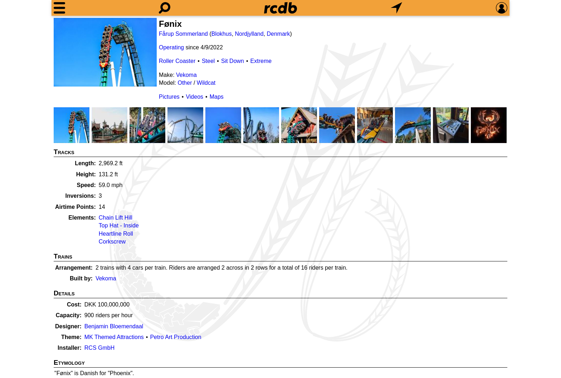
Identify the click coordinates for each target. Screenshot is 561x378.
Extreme (261, 61)
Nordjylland (249, 34)
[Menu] (59, 8)
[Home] (280, 8)
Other (184, 83)
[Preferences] (501, 8)
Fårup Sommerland (183, 34)
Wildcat (206, 83)
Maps (217, 97)
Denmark (278, 34)
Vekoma (186, 75)
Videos (194, 97)
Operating (171, 47)
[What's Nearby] (396, 8)
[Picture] (105, 52)
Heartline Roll (116, 234)
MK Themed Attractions (114, 337)
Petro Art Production (175, 337)
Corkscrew (112, 242)
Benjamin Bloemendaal (113, 326)
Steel (208, 61)
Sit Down (232, 61)
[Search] (164, 8)
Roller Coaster (177, 61)
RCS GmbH (99, 348)
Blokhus (221, 34)
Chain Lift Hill (115, 218)
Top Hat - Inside (119, 225)
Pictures (169, 97)
